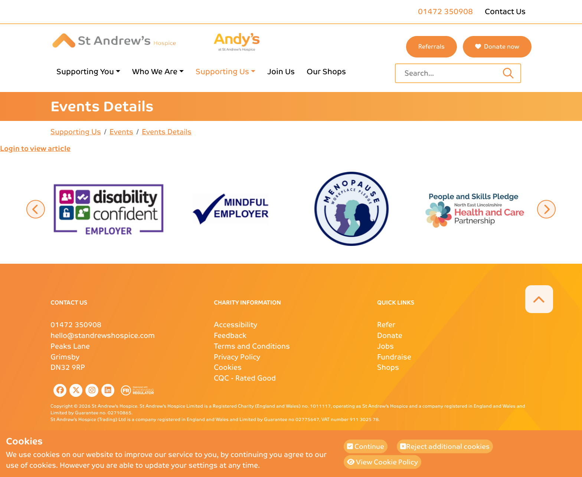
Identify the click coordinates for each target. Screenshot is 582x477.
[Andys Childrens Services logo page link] (236, 41)
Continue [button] (365, 446)
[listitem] (58, 390)
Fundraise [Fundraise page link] (394, 357)
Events (121, 131)
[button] (109, 208)
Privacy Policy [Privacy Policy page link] (237, 357)
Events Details (167, 131)
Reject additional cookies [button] (445, 446)
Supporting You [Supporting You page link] (85, 71)
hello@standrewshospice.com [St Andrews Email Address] (102, 335)
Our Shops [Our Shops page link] (326, 71)
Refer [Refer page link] (386, 324)
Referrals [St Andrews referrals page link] (431, 46)
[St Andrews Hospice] (114, 40)
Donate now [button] (497, 46)
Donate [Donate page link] (389, 335)
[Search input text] (508, 73)
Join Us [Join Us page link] (281, 71)
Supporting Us (75, 131)
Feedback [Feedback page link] (230, 335)
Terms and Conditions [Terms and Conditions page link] (252, 346)
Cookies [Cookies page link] (228, 367)
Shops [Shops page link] (388, 367)
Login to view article (35, 148)
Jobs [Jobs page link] (385, 346)
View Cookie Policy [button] (382, 462)
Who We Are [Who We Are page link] (154, 71)
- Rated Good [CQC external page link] (245, 378)
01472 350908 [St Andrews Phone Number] (75, 324)
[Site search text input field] (450, 73)
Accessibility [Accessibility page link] (235, 324)
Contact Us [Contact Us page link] (505, 11)
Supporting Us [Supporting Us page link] (222, 71)
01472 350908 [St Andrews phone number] (445, 11)
